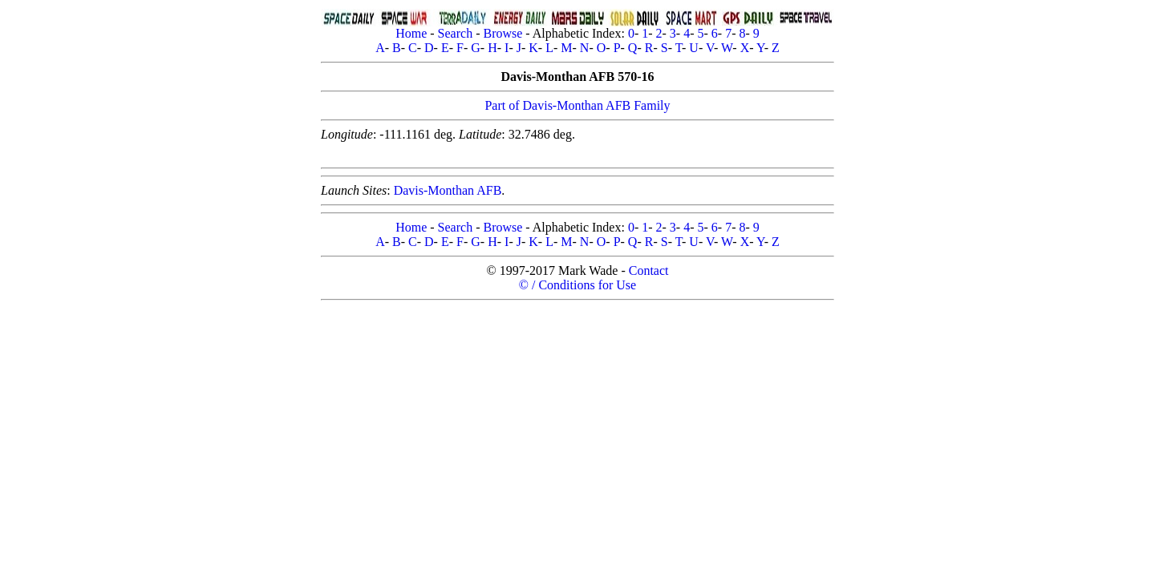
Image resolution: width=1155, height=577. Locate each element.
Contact (649, 270)
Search (455, 33)
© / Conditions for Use (577, 285)
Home (411, 33)
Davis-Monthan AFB (448, 190)
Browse (502, 33)
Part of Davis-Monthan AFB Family (577, 105)
